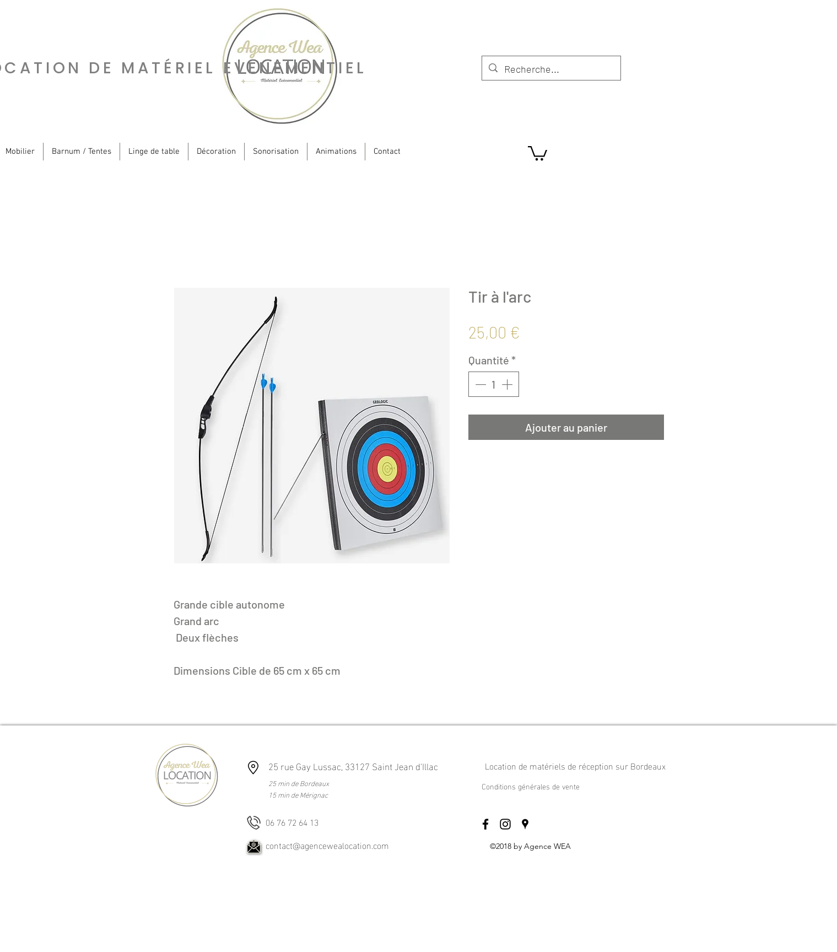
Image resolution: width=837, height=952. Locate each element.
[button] (537, 152)
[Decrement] (479, 384)
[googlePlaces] (525, 824)
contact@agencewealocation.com (327, 845)
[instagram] (505, 824)
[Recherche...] (550, 69)
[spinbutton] (494, 384)
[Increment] (508, 384)
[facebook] (485, 824)
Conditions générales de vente (531, 786)
